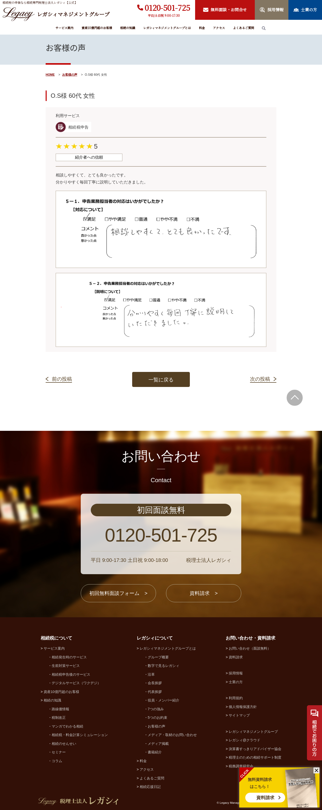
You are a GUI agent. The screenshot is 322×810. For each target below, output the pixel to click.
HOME (50, 74)
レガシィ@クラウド (244, 740)
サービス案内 (64, 28)
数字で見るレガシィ (163, 666)
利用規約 (236, 698)
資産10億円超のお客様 (97, 28)
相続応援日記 (150, 787)
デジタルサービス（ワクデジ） (76, 683)
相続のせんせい (64, 744)
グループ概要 (158, 657)
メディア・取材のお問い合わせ (172, 735)
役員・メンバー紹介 (163, 700)
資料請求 (265, 797)
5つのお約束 (157, 718)
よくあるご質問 (243, 28)
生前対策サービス (66, 666)
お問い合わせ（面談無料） (250, 648)
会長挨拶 (155, 683)
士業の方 (236, 682)
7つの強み (156, 709)
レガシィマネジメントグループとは (167, 28)
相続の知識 (127, 28)
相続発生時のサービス (69, 657)
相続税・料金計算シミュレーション (80, 735)
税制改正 (59, 718)
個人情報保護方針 (243, 707)
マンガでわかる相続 (67, 726)
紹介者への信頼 (89, 157)
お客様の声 (69, 74)
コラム (57, 761)
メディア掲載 (158, 744)
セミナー (59, 752)
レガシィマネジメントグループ (253, 732)
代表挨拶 (155, 692)
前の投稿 (62, 379)
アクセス (219, 28)
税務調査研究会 (241, 766)
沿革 (151, 674)
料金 (202, 28)
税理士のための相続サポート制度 (255, 757)
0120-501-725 (167, 7)
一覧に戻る (161, 379)
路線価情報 (60, 709)
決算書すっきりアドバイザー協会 (255, 749)
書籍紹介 (155, 752)
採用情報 (236, 673)
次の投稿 (260, 379)
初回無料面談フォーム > (118, 593)
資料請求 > (204, 593)
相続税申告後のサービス (71, 674)
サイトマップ (239, 715)
